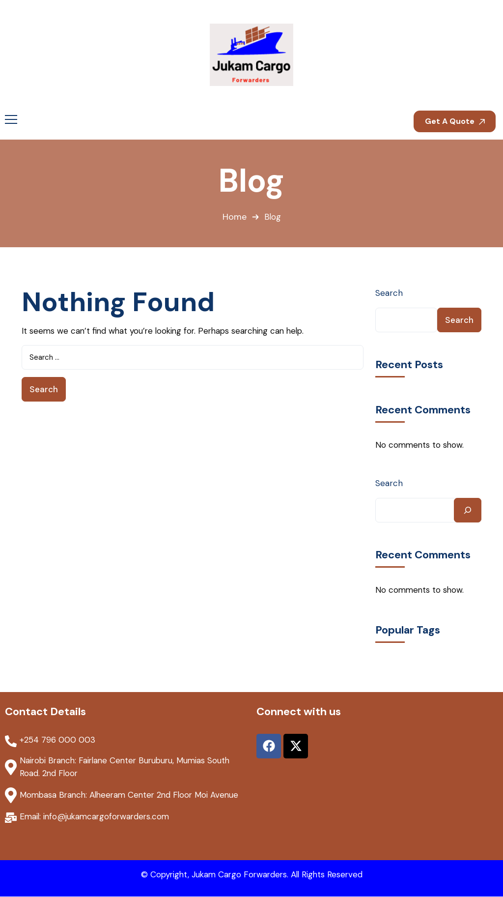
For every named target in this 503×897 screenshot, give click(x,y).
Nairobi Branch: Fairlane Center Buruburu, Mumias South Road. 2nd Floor (128, 767)
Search (389, 293)
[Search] (467, 510)
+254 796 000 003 (57, 740)
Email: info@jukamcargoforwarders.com (97, 816)
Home (234, 217)
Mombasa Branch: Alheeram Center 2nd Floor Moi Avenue (133, 795)
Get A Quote (455, 121)
